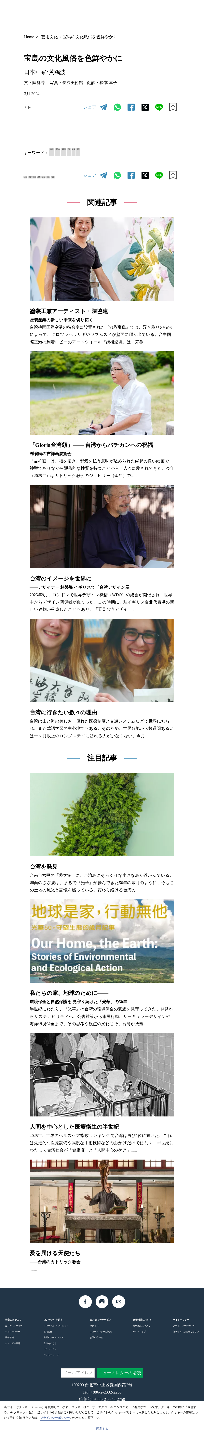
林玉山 (75, 152)
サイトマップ (139, 1336)
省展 (137, 152)
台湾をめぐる (50, 1348)
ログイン (94, 1330)
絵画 (30, 175)
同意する (102, 1428)
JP (140, 14)
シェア (89, 107)
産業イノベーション (53, 1342)
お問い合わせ (96, 1342)
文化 (30, 184)
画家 (109, 152)
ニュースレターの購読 (101, 1336)
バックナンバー (12, 1336)
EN (41, 107)
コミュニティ (50, 1353)
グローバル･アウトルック (56, 1330)
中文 (30, 107)
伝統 (44, 184)
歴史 (70, 175)
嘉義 (123, 152)
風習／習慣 (50, 175)
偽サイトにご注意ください (186, 1336)
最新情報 (9, 1342)
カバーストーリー (13, 1330)
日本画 (93, 152)
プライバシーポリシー (184, 1330)
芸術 (58, 184)
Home (29, 37)
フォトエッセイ (51, 1359)
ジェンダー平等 (12, 1348)
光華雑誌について (141, 1330)
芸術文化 (49, 37)
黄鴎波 (57, 152)
